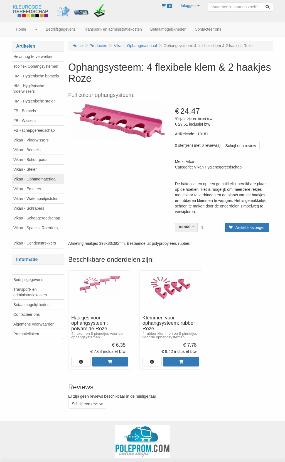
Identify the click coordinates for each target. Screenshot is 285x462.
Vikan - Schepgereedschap (36, 218)
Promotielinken (26, 334)
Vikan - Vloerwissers (31, 140)
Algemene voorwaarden (34, 324)
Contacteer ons (26, 314)
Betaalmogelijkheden (31, 304)
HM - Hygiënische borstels (36, 76)
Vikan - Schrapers (28, 208)
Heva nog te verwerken (33, 56)
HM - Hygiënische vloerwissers (28, 89)
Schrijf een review (240, 145)
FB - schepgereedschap (34, 130)
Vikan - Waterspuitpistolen (35, 198)
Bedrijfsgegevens (28, 279)
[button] (190, 5)
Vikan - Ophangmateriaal (34, 179)
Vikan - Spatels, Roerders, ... (36, 231)
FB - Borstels (24, 111)
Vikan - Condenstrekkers (34, 243)
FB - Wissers (24, 120)
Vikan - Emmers (27, 189)
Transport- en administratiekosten (30, 292)
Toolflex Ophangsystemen (35, 66)
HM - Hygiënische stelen (34, 101)
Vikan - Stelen (25, 169)
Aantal (185, 227)
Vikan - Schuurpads (30, 159)
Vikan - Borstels (27, 150)
